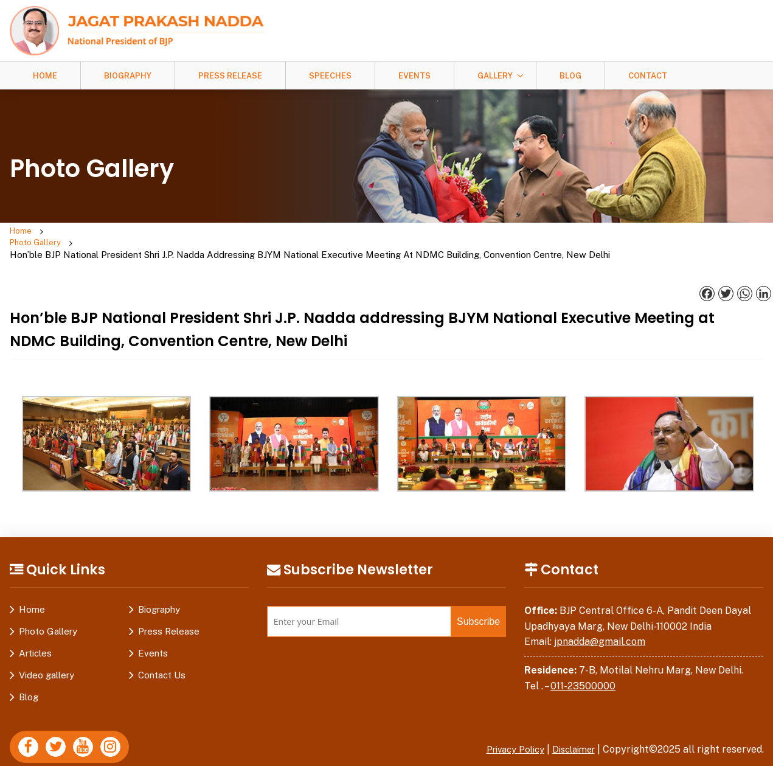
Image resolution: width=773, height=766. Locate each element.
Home (45, 75)
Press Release (230, 75)
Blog (570, 75)
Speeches (330, 75)
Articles (35, 631)
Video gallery (46, 653)
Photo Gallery (83, 232)
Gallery (495, 75)
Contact (647, 75)
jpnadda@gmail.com (599, 619)
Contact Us (161, 653)
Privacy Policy (505, 727)
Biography (127, 75)
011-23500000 (582, 663)
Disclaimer (570, 727)
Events (414, 75)
